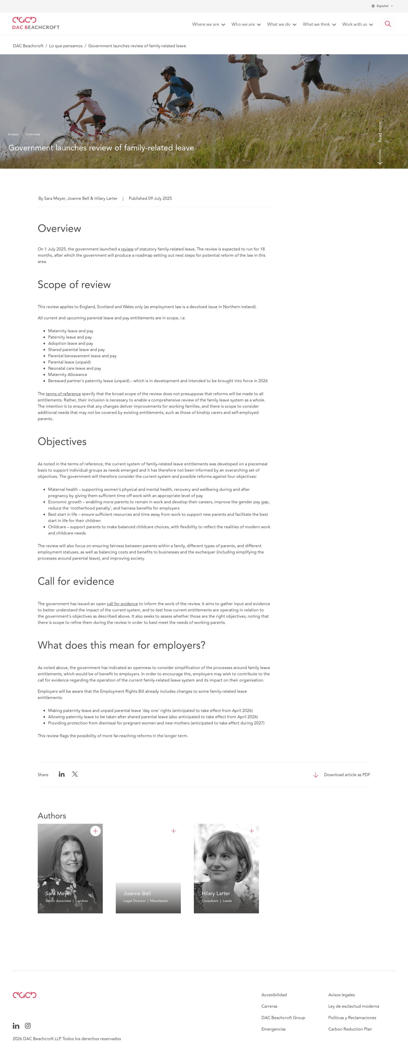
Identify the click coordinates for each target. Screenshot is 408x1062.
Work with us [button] (354, 25)
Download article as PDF (347, 775)
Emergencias (274, 1029)
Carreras (269, 1006)
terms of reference (63, 394)
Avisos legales (341, 995)
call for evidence (122, 604)
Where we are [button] (205, 25)
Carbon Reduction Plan (350, 1029)
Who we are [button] (243, 25)
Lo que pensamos (65, 46)
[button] (388, 23)
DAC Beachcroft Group (283, 1018)
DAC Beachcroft (28, 46)
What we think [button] (316, 25)
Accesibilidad (274, 995)
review (127, 249)
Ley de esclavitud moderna (353, 1006)
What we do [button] (278, 25)
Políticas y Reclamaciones (352, 1018)
